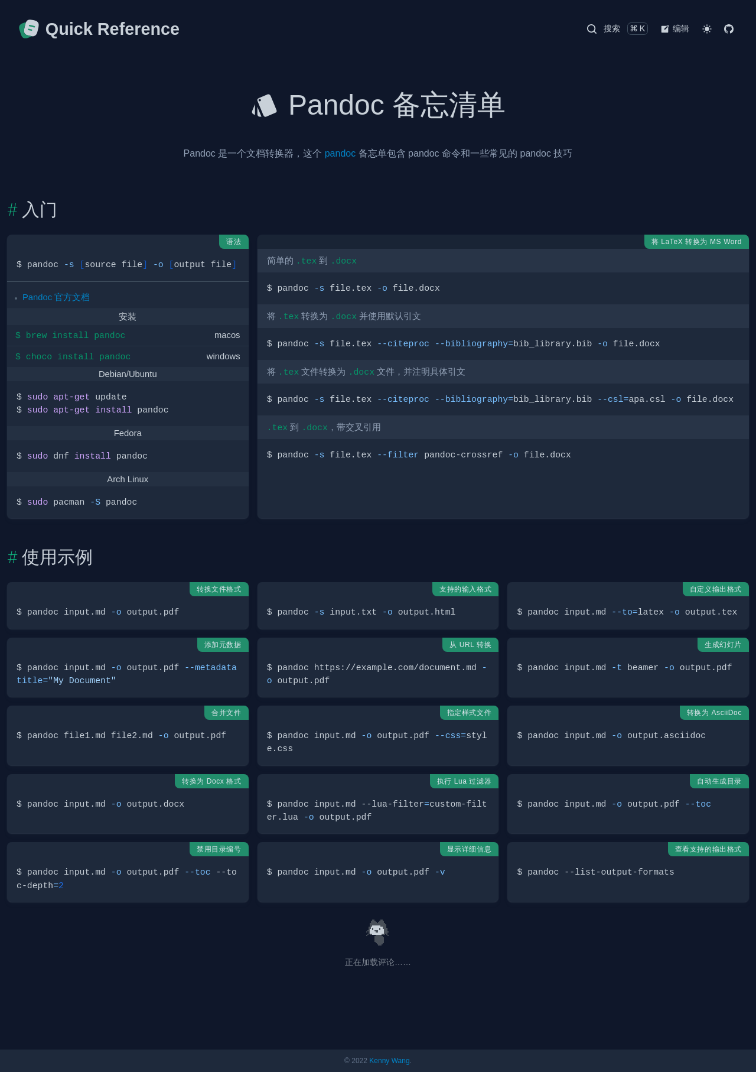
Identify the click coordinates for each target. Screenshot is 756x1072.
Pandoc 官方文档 (56, 297)
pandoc (340, 153)
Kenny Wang (389, 1061)
